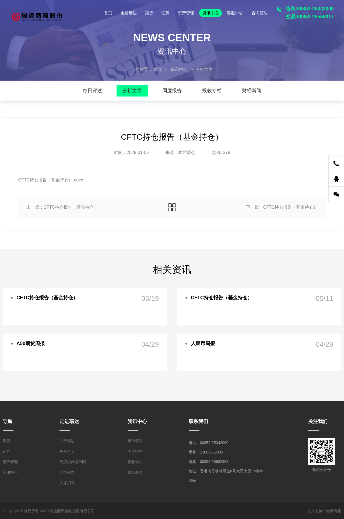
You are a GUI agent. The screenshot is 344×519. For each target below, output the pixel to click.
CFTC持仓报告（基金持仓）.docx (50, 180)
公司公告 (67, 472)
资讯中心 (210, 13)
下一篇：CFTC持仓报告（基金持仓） (282, 207)
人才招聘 (67, 483)
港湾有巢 (333, 511)
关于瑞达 (67, 441)
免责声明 (67, 451)
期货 (149, 13)
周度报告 (172, 90)
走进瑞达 (129, 13)
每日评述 (92, 90)
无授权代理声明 (72, 462)
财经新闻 (251, 90)
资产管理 (186, 13)
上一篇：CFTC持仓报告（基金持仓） (62, 207)
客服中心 (235, 13)
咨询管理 (259, 13)
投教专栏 (212, 90)
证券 (166, 13)
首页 (108, 13)
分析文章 (132, 90)
